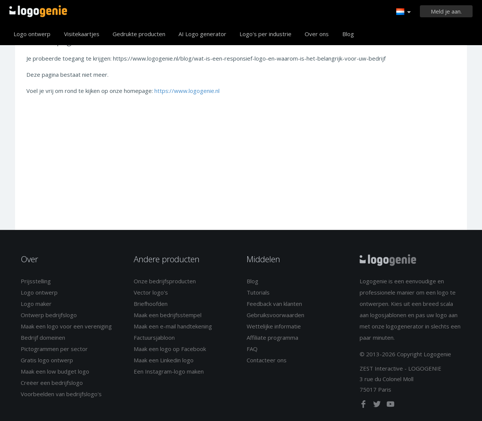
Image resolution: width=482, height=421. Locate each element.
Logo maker (36, 303)
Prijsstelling (36, 281)
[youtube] (390, 405)
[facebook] (364, 405)
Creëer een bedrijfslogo (52, 382)
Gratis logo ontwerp (47, 360)
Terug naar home (38, 11)
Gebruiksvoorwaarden (275, 315)
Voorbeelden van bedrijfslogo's (61, 394)
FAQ (252, 349)
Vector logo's (151, 292)
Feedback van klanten (274, 303)
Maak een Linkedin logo (164, 360)
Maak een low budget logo (55, 371)
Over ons (317, 34)
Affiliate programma (272, 337)
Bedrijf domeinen (43, 337)
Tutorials (258, 292)
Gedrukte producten (139, 34)
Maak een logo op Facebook (170, 349)
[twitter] (377, 405)
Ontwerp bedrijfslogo (49, 315)
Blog (348, 34)
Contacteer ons (267, 360)
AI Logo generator (202, 34)
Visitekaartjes (81, 34)
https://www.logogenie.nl (187, 90)
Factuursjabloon (154, 337)
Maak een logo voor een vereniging (66, 326)
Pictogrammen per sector (54, 349)
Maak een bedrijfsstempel (167, 315)
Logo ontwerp (32, 34)
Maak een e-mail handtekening (173, 326)
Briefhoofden (151, 303)
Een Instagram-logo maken (169, 371)
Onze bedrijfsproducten (165, 281)
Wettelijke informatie (274, 326)
